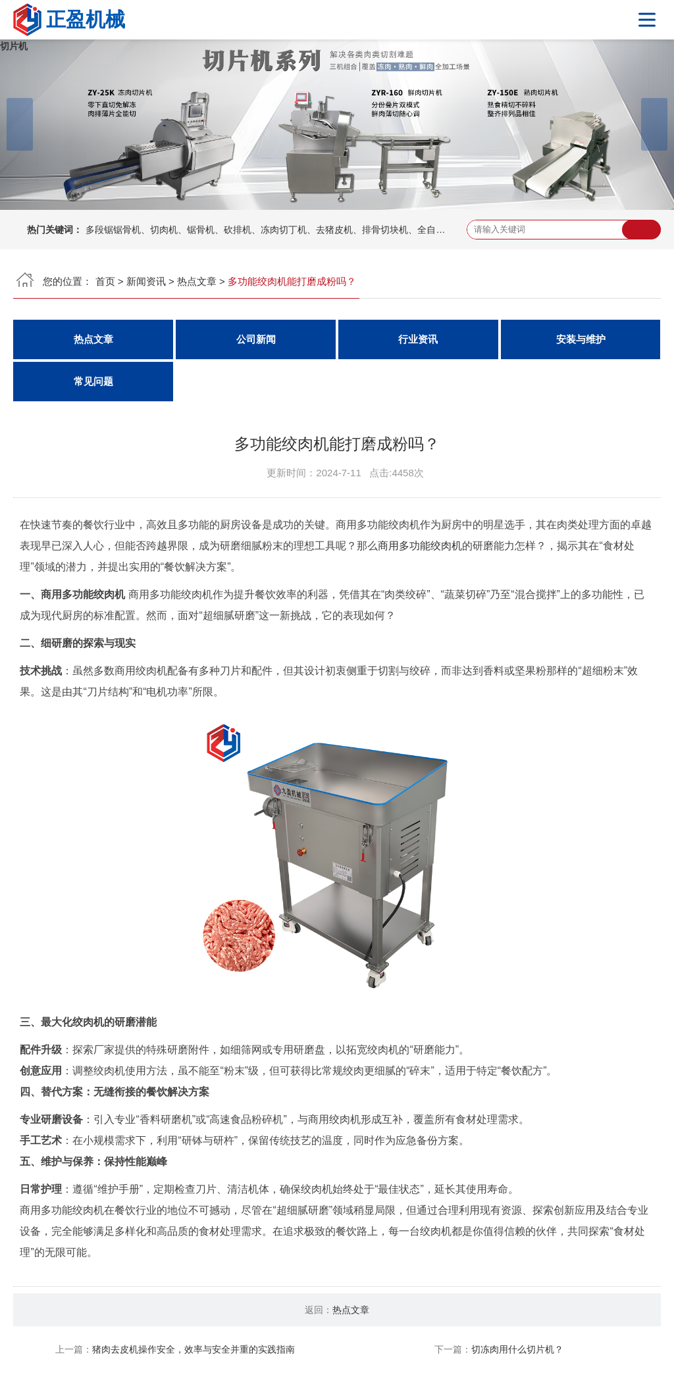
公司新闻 (256, 339)
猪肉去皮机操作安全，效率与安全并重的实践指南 (193, 1349)
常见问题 (93, 381)
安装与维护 (581, 339)
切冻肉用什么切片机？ (517, 1349)
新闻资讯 (146, 281)
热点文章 (197, 281)
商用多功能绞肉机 (420, 545)
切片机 (14, 46)
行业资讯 (418, 339)
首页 (105, 281)
